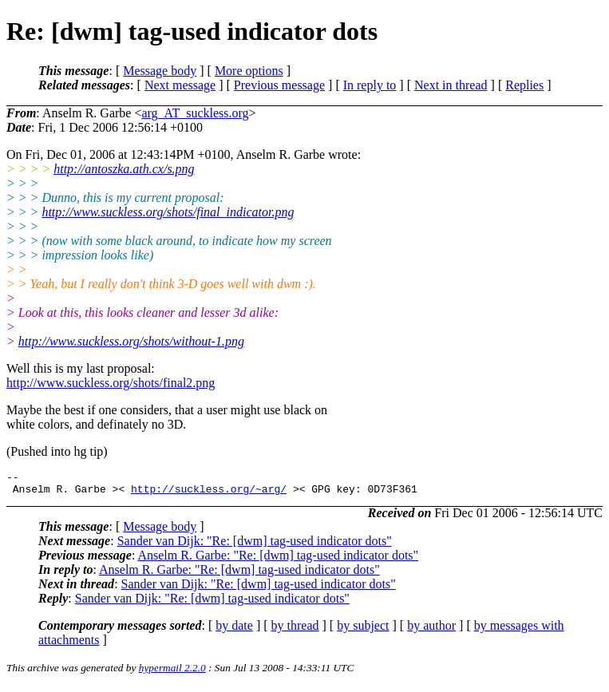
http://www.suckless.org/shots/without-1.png (131, 341)
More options (249, 70)
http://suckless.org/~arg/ (209, 493)
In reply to (370, 85)
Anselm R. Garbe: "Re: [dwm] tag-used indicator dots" (277, 560)
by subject (363, 630)
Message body (159, 70)
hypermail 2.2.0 (172, 672)
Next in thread (451, 85)
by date (234, 630)
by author (431, 630)
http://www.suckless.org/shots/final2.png (110, 382)
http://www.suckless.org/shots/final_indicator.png (168, 212)
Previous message (279, 85)
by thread (295, 630)
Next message (180, 85)
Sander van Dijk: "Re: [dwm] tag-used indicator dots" (254, 545)
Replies (524, 85)
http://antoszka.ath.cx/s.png (123, 169)
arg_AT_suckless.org (194, 113)
